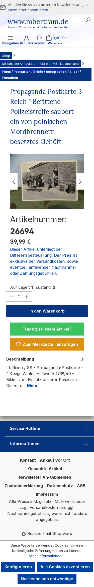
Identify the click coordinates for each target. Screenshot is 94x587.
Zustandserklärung (24, 485)
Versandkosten (44, 507)
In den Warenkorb (47, 311)
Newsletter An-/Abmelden (45, 477)
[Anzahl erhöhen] (27, 296)
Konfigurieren (18, 566)
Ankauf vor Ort (55, 460)
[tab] (45, 372)
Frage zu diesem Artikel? (47, 329)
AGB (81, 485)
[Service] (40, 44)
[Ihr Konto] (26, 44)
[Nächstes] (80, 181)
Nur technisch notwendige (47, 578)
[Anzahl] (19, 296)
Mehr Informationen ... (47, 556)
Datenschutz (60, 485)
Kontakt (28, 460)
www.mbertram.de (38, 21)
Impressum (47, 494)
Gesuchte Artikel (45, 468)
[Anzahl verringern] (11, 296)
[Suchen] (88, 20)
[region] (47, 181)
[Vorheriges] (14, 181)
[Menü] (10, 44)
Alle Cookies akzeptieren (65, 566)
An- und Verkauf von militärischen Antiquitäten (38, 27)
